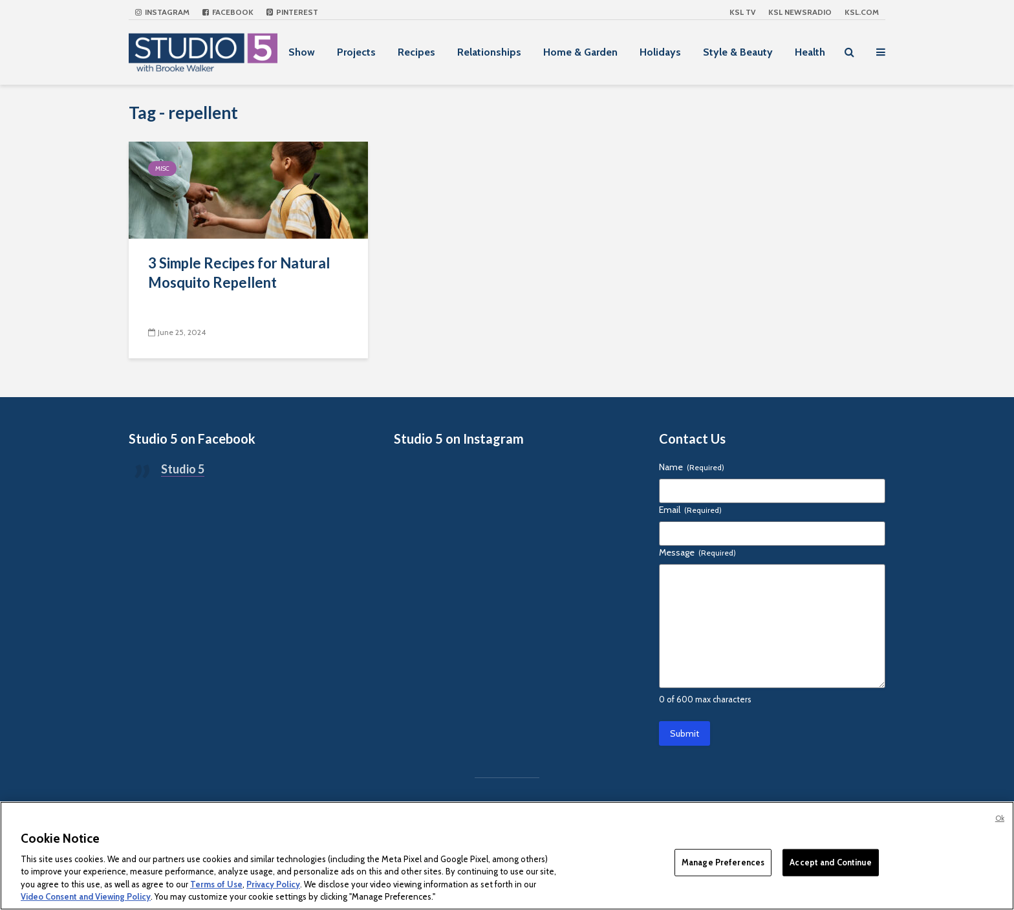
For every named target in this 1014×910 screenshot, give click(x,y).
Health (810, 52)
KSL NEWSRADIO (800, 12)
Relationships (489, 52)
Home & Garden (580, 52)
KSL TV (742, 12)
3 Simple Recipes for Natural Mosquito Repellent (239, 272)
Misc (162, 168)
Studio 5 (182, 469)
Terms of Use (216, 884)
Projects (356, 52)
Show (301, 52)
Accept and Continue (830, 862)
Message (697, 552)
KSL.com (862, 12)
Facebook (227, 12)
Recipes (416, 52)
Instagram (162, 12)
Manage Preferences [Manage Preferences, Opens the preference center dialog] (723, 862)
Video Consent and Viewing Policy (86, 896)
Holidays (660, 52)
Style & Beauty (738, 52)
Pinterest (292, 12)
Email (690, 509)
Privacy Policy (273, 884)
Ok (999, 818)
